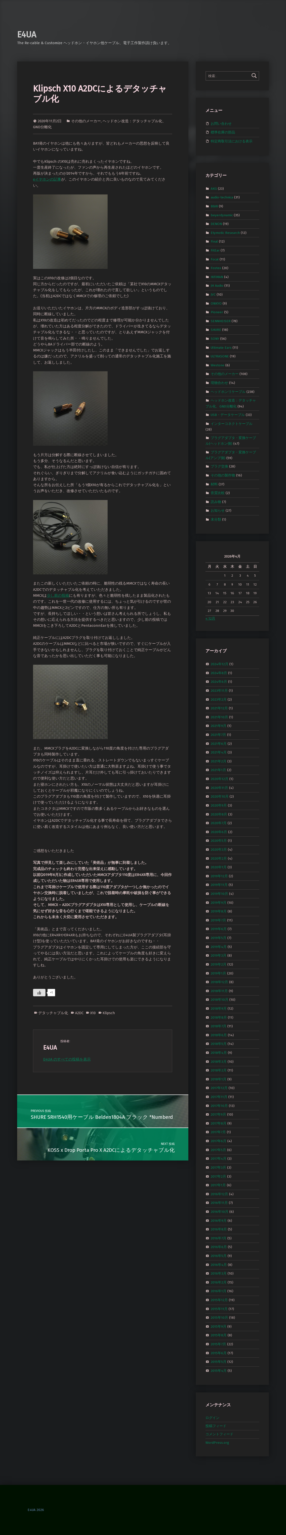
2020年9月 (219, 805)
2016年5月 (219, 1256)
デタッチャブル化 (53, 1013)
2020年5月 (219, 841)
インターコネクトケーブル (231, 423)
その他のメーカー (86, 121)
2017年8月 (218, 1123)
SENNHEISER (221, 321)
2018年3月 (219, 1061)
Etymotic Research (225, 232)
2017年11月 (219, 1097)
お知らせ (218, 510)
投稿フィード (215, 1426)
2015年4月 (219, 1371)
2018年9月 (219, 1008)
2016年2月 (219, 1282)
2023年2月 (219, 699)
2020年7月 (219, 823)
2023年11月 (219, 691)
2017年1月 (218, 1185)
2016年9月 (219, 1220)
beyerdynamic (222, 215)
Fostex (216, 268)
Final (214, 241)
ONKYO (216, 303)
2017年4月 (218, 1159)
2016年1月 (218, 1291)
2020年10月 (220, 796)
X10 (93, 1013)
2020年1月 (219, 867)
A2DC (79, 1013)
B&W (214, 206)
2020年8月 (219, 814)
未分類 (216, 519)
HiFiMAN (217, 277)
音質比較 (218, 493)
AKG (214, 188)
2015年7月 (218, 1344)
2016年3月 (219, 1273)
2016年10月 (219, 1212)
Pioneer (217, 312)
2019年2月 (218, 964)
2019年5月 (218, 938)
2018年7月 (218, 1026)
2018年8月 (219, 1017)
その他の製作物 (223, 475)
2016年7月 (218, 1238)
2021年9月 (218, 726)
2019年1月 (218, 973)
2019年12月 (219, 876)
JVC (213, 294)
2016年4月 (219, 1264)
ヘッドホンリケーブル (228, 391)
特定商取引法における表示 (231, 141)
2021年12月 (219, 708)
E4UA (26, 35)
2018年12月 (219, 982)
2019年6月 (219, 929)
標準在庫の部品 (223, 132)
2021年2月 (218, 761)
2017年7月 (218, 1132)
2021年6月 (219, 743)
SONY (215, 339)
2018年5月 (219, 1044)
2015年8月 (219, 1335)
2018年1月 (218, 1079)
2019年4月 (219, 946)
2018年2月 (219, 1070)
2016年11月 (219, 1203)
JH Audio (217, 285)
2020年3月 (219, 849)
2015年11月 (219, 1309)
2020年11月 (219, 787)
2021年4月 (219, 752)
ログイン (212, 1418)
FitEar (215, 250)
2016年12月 (219, 1194)
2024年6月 (219, 682)
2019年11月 (219, 885)
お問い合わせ (221, 123)
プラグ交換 (219, 466)
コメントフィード (219, 1434)
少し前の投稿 (58, 595)
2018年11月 (219, 991)
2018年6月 (219, 1035)
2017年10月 (219, 1105)
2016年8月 (219, 1229)
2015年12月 (219, 1300)
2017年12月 (219, 1088)
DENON (216, 224)
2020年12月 (219, 779)
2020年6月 (219, 832)
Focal (215, 259)
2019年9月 (218, 902)
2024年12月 (219, 664)
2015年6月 (219, 1353)
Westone (217, 365)
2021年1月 (218, 770)
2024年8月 (219, 673)
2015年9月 (218, 1326)
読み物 (216, 502)
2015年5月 (218, 1362)
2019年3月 (218, 955)
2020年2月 (219, 858)
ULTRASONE (220, 356)
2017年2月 (218, 1176)
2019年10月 (219, 894)
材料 (214, 484)
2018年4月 (219, 1053)
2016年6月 (219, 1247)
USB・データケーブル (228, 415)
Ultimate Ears (221, 347)
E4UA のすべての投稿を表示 (67, 1059)
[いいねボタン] (39, 992)
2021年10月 (219, 717)
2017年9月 (218, 1114)
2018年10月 (219, 1000)
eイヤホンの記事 (47, 179)
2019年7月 (218, 920)
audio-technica (222, 197)
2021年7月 (218, 735)
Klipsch (109, 1013)
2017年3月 (218, 1167)
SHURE (216, 330)
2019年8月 (219, 911)
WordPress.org (217, 1443)
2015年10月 (219, 1318)
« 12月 (210, 618)
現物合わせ (219, 383)
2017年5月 (218, 1150)
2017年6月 (218, 1141)
